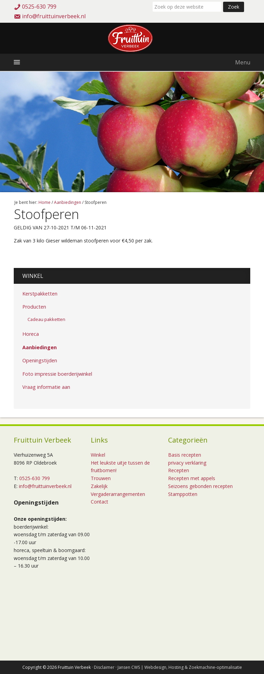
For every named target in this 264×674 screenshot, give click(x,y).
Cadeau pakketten (46, 319)
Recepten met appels (191, 478)
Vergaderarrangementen (118, 494)
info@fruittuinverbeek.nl (54, 16)
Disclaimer (104, 667)
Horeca (30, 334)
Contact (99, 501)
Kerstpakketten (39, 293)
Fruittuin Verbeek (132, 38)
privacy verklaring (187, 462)
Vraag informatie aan (46, 387)
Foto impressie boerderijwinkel (57, 374)
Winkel (32, 276)
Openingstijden (39, 360)
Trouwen (101, 478)
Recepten (178, 470)
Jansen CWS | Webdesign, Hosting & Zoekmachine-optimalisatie (180, 667)
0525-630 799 (39, 6)
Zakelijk (99, 486)
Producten (34, 306)
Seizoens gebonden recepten (200, 486)
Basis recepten (184, 455)
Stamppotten (182, 494)
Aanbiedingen (39, 347)
